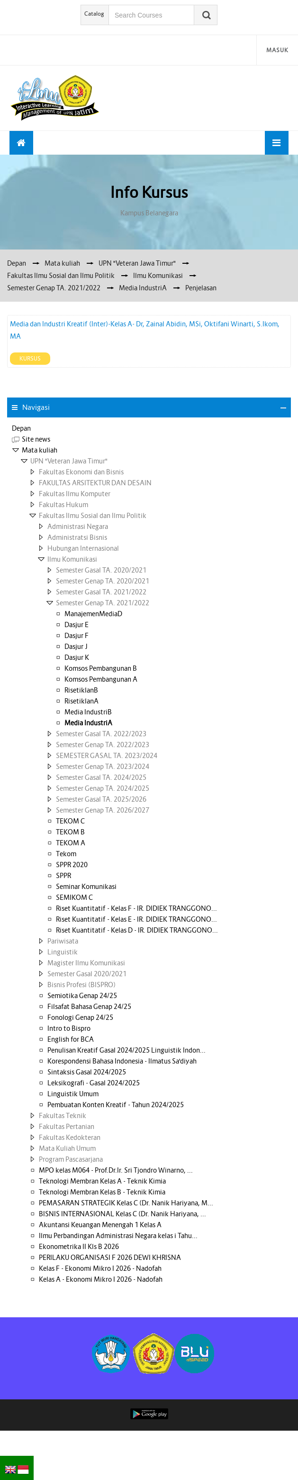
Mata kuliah (39, 450)
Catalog (94, 13)
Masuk (277, 50)
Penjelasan (201, 288)
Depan (21, 428)
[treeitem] (149, 428)
